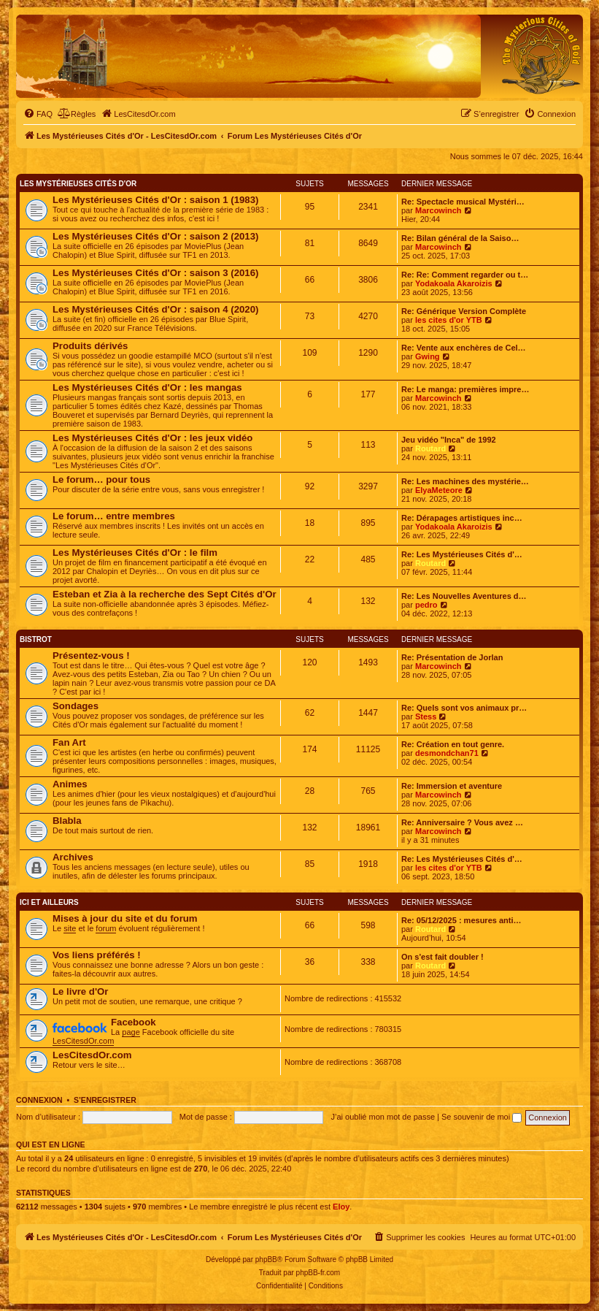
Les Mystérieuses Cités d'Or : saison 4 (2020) (155, 309)
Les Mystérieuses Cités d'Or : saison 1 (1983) (155, 199)
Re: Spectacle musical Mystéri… (463, 201)
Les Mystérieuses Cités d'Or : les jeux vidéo (152, 437)
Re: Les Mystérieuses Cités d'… (461, 554)
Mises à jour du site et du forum (125, 918)
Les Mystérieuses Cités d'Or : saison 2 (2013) (155, 236)
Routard (430, 448)
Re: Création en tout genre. (452, 744)
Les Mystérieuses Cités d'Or (78, 184)
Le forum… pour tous (101, 479)
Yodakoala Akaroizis (453, 283)
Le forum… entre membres (114, 516)
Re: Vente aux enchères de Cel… (463, 347)
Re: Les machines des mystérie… (465, 481)
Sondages (75, 705)
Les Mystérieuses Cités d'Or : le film (135, 552)
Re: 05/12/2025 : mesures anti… (461, 920)
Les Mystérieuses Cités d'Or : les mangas (147, 387)
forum (106, 928)
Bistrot (36, 639)
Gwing (427, 356)
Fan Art (69, 742)
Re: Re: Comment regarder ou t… (464, 274)
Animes (70, 784)
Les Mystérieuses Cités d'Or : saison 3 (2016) (155, 272)
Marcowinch (438, 210)
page (130, 1032)
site (69, 928)
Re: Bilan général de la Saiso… (460, 238)
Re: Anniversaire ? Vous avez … (462, 822)
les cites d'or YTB (448, 320)
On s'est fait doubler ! (442, 956)
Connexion (39, 1100)
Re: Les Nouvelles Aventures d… (464, 596)
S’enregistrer (105, 1100)
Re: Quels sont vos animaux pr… (464, 707)
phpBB (266, 1259)
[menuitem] (38, 114)
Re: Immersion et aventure (451, 785)
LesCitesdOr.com (83, 1040)
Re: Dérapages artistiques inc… (461, 517)
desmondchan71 (447, 753)
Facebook (133, 1022)
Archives (73, 857)
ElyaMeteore (439, 490)
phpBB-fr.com (318, 1273)
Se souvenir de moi (481, 1116)
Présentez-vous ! (91, 655)
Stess (425, 716)
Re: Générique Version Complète (463, 311)
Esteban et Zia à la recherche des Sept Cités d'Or (165, 594)
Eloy (341, 1206)
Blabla (67, 820)
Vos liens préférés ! (97, 954)
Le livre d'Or (80, 991)
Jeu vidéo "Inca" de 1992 (448, 439)
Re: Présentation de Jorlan (452, 657)
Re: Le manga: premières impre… (465, 389)
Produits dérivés (90, 345)
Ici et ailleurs (49, 902)
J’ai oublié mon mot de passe (383, 1116)
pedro (426, 604)
